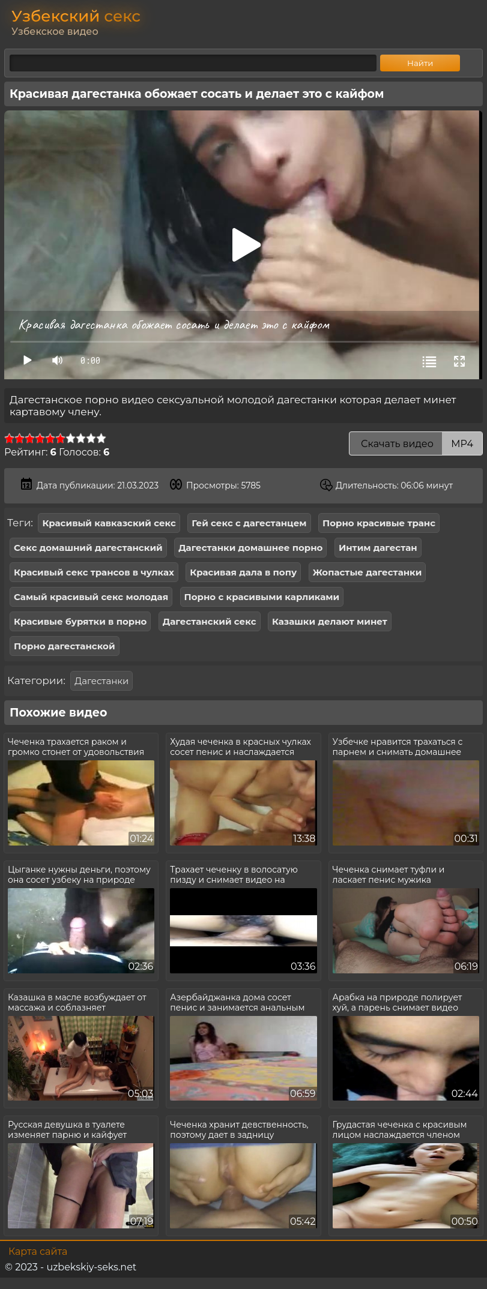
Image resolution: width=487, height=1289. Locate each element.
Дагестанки (101, 681)
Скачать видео (415, 443)
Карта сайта (37, 1251)
